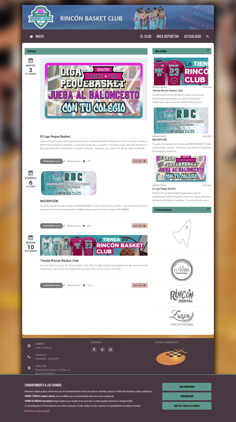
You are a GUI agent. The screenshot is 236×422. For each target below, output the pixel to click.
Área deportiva (168, 36)
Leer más (139, 161)
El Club (145, 36)
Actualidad (192, 36)
